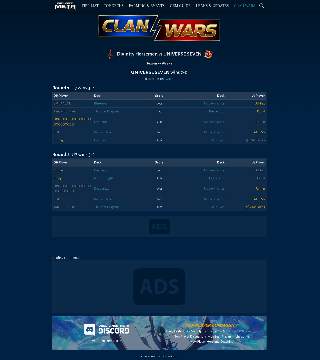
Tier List (90, 6)
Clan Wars (244, 6)
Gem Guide (180, 6)
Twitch (169, 78)
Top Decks (114, 6)
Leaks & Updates (212, 6)
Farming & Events (147, 6)
